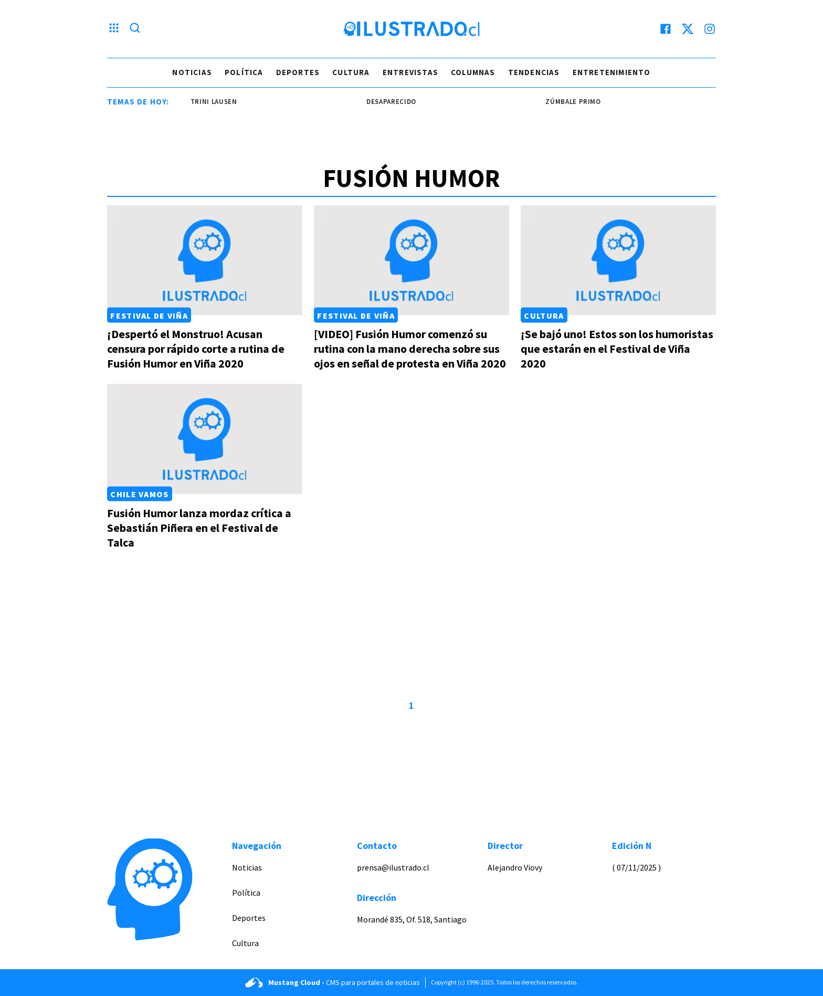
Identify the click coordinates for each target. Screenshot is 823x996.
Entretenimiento (612, 72)
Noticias (192, 72)
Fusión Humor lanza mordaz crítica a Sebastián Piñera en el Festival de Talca (199, 528)
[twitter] (687, 29)
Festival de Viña (148, 315)
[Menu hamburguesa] (114, 29)
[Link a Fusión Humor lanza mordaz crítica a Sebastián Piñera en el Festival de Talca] (204, 439)
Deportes (298, 72)
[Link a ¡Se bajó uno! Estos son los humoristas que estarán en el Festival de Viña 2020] (618, 260)
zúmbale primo (576, 101)
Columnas (473, 72)
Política (244, 72)
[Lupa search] (135, 29)
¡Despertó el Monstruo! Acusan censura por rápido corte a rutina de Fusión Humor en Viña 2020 (195, 349)
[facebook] (665, 29)
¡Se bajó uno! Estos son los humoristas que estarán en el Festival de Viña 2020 (617, 349)
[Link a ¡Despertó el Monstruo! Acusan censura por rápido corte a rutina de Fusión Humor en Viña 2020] (204, 260)
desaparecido (394, 101)
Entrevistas (410, 72)
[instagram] (709, 29)
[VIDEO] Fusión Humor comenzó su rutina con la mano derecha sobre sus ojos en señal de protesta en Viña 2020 (410, 349)
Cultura (351, 72)
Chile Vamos (139, 494)
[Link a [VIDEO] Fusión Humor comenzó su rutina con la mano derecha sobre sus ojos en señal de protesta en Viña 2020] (411, 260)
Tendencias (534, 72)
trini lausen (217, 101)
